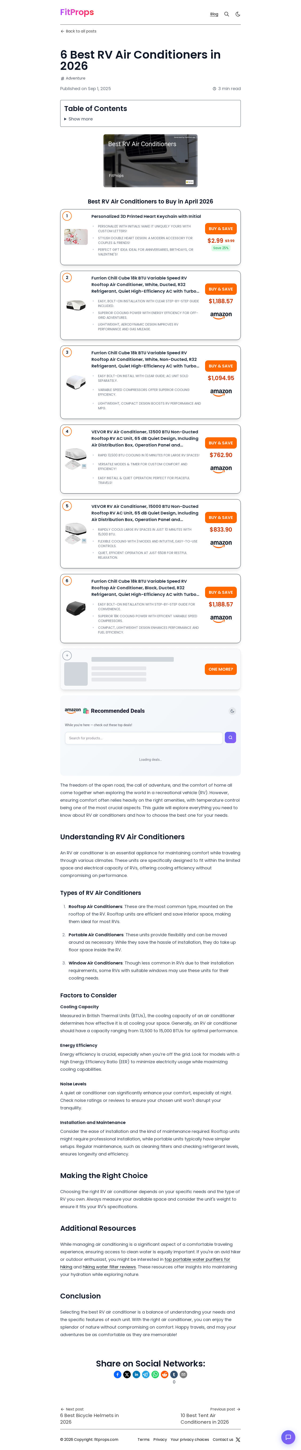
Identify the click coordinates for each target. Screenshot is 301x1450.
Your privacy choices (190, 1439)
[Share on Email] (183, 1374)
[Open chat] (288, 1437)
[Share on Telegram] (146, 1374)
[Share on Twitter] (127, 1374)
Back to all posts (78, 31)
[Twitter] (238, 1439)
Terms (144, 1439)
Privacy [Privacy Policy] (160, 1439)
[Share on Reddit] (164, 1374)
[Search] (227, 14)
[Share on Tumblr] (174, 1374)
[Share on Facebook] (117, 1374)
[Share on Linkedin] (136, 1374)
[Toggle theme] (232, 711)
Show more (81, 119)
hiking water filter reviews (109, 1267)
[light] (238, 14)
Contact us (223, 1439)
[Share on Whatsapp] (155, 1374)
